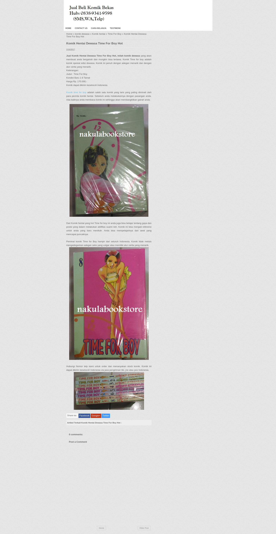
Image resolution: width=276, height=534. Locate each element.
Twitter (105, 415)
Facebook (84, 415)
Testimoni (115, 28)
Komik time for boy (76, 92)
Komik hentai (98, 34)
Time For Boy (114, 34)
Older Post (144, 528)
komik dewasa (82, 34)
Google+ (96, 415)
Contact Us (81, 28)
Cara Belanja (98, 28)
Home (68, 28)
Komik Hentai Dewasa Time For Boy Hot (94, 43)
